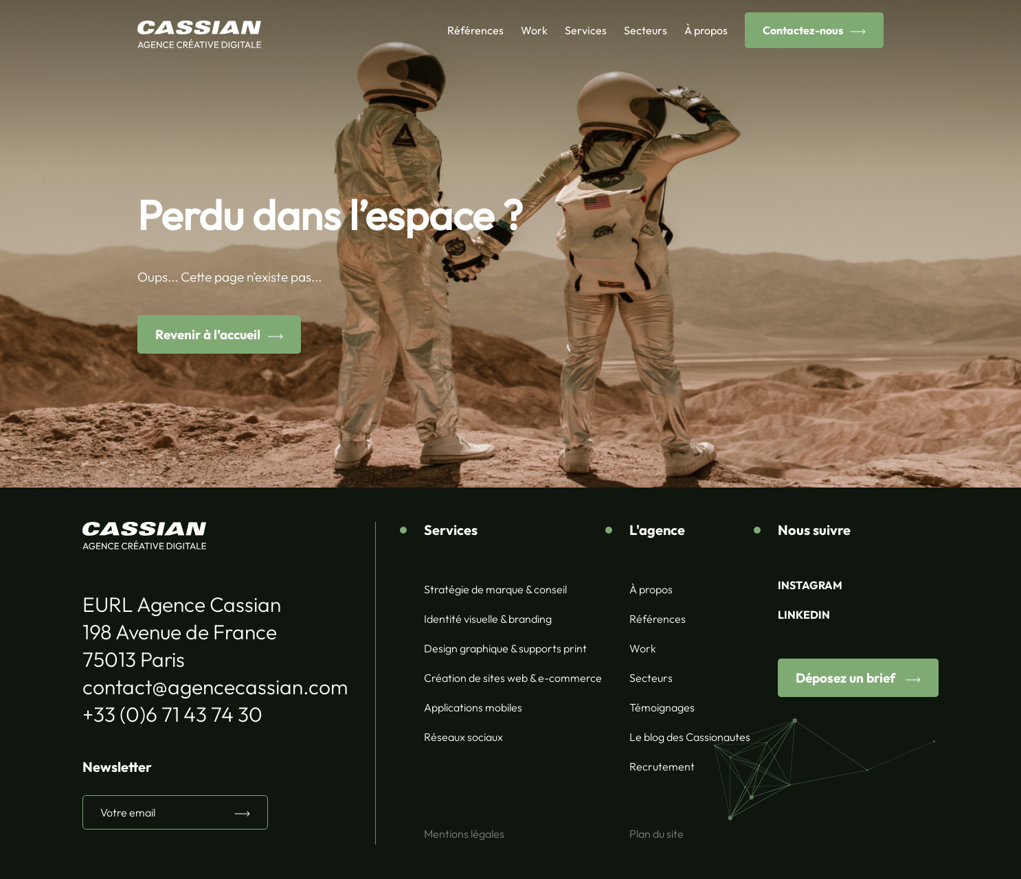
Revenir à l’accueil (207, 334)
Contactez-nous (803, 30)
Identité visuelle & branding (488, 619)
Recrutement (662, 766)
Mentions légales (464, 834)
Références (475, 30)
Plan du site (656, 834)
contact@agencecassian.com (215, 687)
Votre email (127, 812)
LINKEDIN (804, 614)
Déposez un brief (847, 678)
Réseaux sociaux (463, 737)
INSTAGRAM (810, 585)
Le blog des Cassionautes (689, 737)
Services (586, 30)
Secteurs (645, 30)
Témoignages (662, 707)
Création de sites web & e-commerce (513, 678)
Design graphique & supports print (505, 648)
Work (534, 30)
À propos (706, 30)
